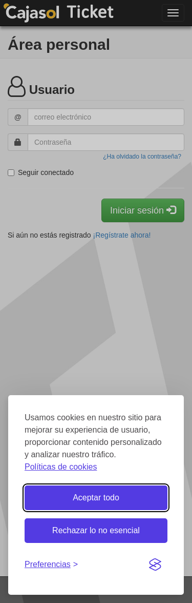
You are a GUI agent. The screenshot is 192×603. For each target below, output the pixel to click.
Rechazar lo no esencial (96, 530)
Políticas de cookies (61, 466)
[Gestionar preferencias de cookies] (51, 564)
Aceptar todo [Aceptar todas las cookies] (96, 497)
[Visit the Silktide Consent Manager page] (155, 565)
